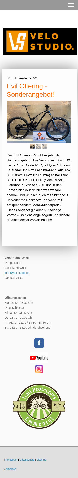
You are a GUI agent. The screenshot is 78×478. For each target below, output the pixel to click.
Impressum (10, 459)
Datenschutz (27, 459)
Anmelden (10, 469)
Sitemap (41, 459)
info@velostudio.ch (17, 272)
